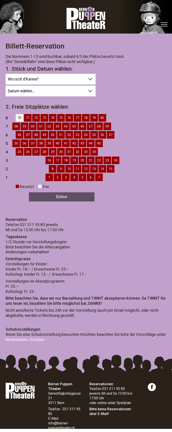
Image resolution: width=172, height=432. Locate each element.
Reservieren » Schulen (25, 339)
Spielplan (123, 403)
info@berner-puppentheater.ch (61, 425)
